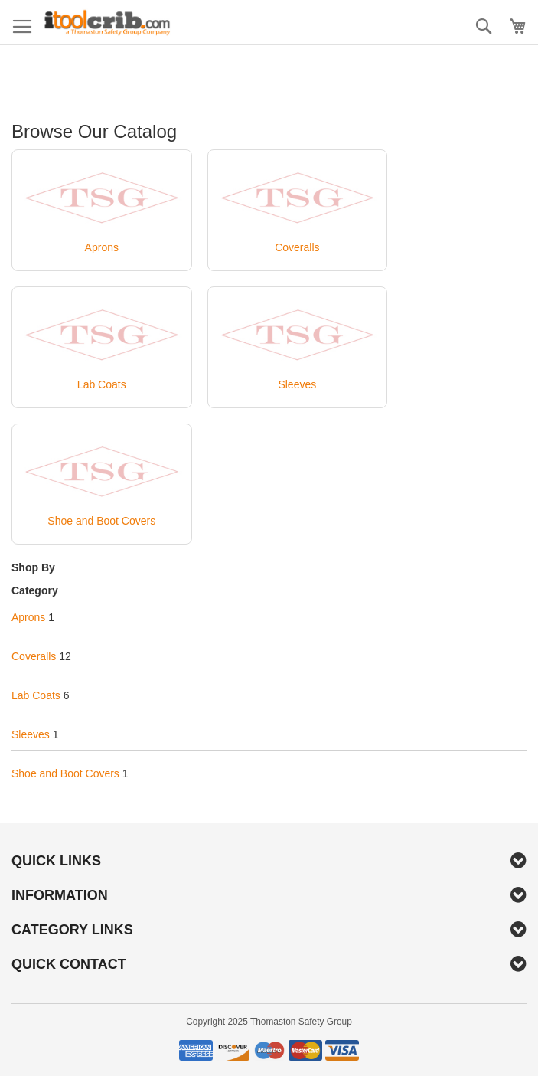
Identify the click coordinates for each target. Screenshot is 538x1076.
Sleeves (30, 734)
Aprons (28, 617)
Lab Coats (35, 695)
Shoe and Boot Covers (65, 773)
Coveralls (33, 656)
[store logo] (107, 22)
